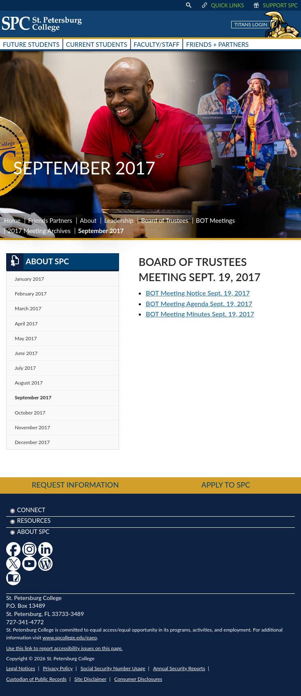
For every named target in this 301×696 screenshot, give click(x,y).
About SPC (37, 261)
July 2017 (25, 368)
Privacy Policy (58, 668)
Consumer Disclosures (138, 679)
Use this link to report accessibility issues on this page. (64, 648)
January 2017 (29, 279)
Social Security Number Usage (112, 668)
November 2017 (32, 427)
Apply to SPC (225, 484)
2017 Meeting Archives (39, 230)
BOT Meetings (215, 220)
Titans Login (250, 24)
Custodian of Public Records (36, 679)
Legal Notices (20, 668)
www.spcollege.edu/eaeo (69, 637)
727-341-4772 (25, 621)
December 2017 (32, 442)
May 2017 (26, 338)
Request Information (75, 484)
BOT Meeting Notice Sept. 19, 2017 (198, 293)
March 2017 (28, 308)
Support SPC (275, 5)
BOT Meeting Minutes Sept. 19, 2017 (200, 314)
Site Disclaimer (90, 679)
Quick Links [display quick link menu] (222, 5)
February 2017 (31, 294)
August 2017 (29, 383)
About (88, 220)
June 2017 (26, 353)
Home (12, 220)
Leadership (118, 220)
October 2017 (30, 413)
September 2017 (33, 397)
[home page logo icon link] (44, 24)
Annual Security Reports (179, 668)
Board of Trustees (164, 220)
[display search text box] (188, 5)
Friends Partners (50, 220)
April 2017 (26, 324)
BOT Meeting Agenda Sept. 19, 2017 (199, 303)
